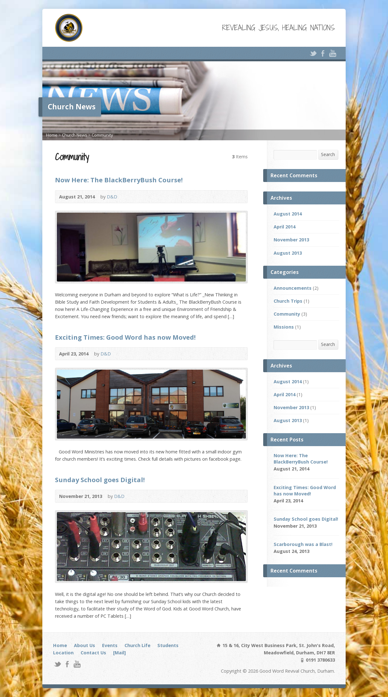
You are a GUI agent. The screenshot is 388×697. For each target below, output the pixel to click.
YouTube (332, 53)
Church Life (137, 645)
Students (168, 645)
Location (63, 653)
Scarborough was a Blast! (303, 544)
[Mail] (119, 653)
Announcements (293, 288)
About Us (84, 645)
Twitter (313, 53)
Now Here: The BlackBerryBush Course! (119, 179)
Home (52, 135)
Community (102, 135)
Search (328, 154)
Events (110, 645)
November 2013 (291, 240)
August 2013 (288, 253)
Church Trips (288, 301)
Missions (284, 327)
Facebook (322, 53)
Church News (74, 135)
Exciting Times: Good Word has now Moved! (125, 337)
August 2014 (288, 214)
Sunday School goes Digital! (100, 479)
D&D (112, 197)
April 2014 (284, 227)
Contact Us (93, 653)
